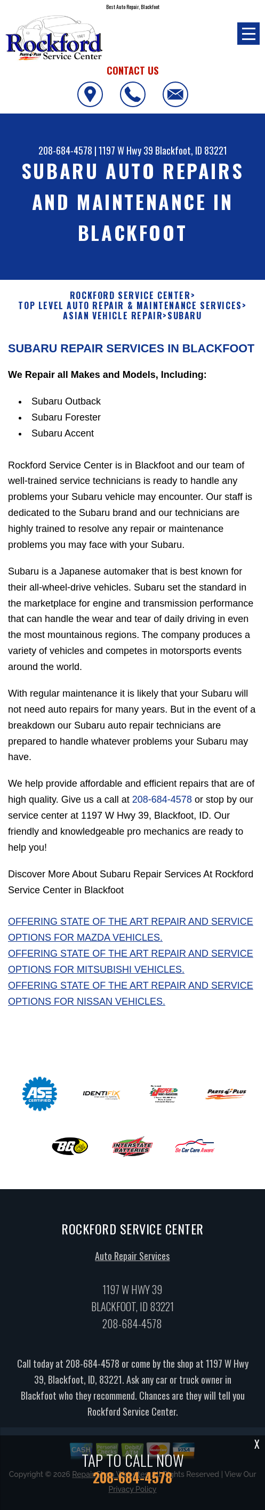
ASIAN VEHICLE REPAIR (113, 316)
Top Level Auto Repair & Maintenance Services (130, 306)
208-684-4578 (65, 150)
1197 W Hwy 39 (126, 150)
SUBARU (184, 316)
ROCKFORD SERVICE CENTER (130, 295)
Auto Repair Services (132, 1260)
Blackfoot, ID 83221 (191, 150)
